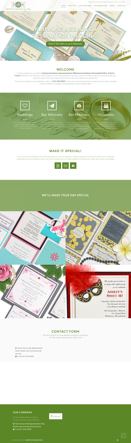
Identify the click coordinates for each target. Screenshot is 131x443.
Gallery (112, 6)
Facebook (55, 416)
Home (63, 6)
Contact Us (121, 6)
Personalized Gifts (100, 6)
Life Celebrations (85, 6)
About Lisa (72, 6)
